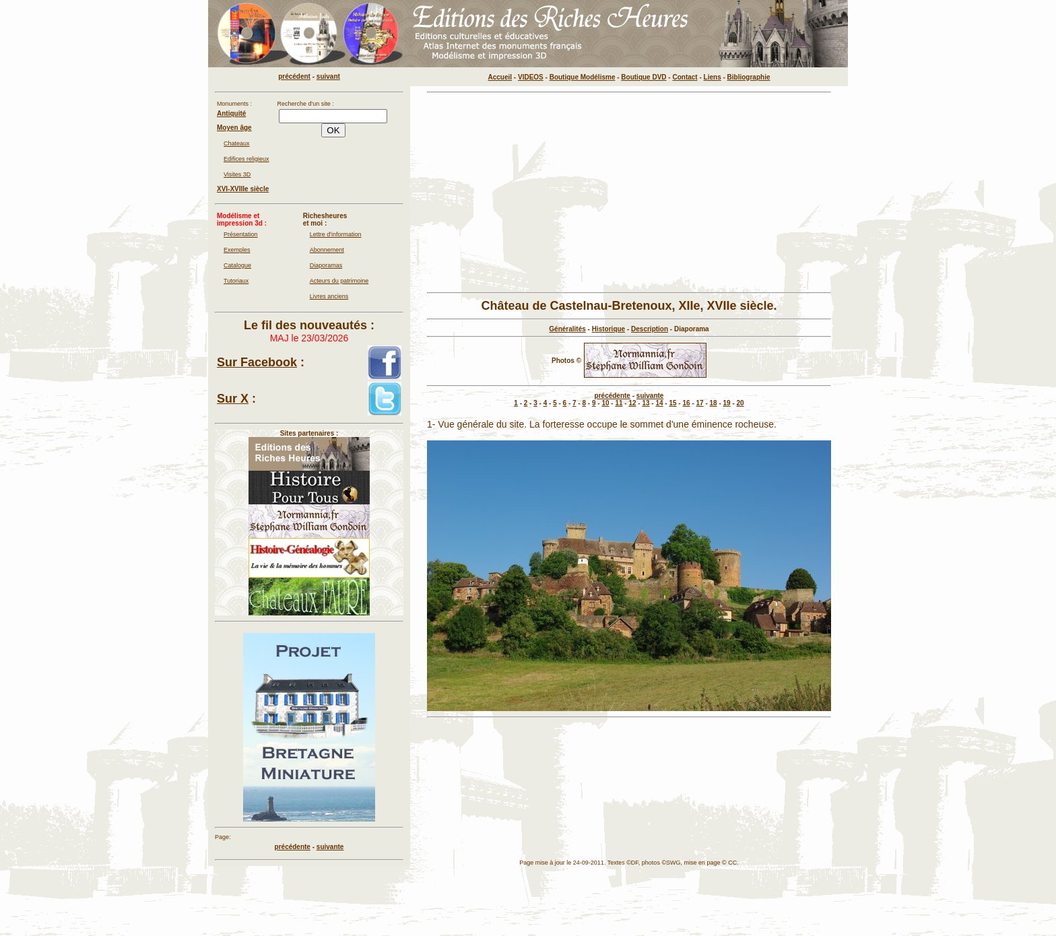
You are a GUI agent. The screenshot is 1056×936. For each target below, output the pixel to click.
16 (686, 403)
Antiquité (231, 113)
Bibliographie (748, 77)
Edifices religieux (246, 159)
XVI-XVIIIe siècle (243, 189)
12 (632, 403)
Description (649, 329)
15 (672, 403)
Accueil (500, 77)
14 (659, 403)
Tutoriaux (236, 280)
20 (740, 403)
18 (713, 403)
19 (727, 403)
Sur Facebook (257, 362)
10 (605, 403)
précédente (612, 395)
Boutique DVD (643, 77)
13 (645, 403)
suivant (328, 76)
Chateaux (237, 143)
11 (618, 403)
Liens (712, 77)
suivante (650, 395)
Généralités (567, 329)
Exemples (237, 249)
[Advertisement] (629, 192)
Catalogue (237, 265)
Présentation (241, 234)
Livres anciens (329, 296)
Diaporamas (326, 265)
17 (700, 403)
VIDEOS (530, 77)
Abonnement (327, 249)
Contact (684, 77)
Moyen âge (234, 127)
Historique (608, 329)
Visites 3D (237, 174)
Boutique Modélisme (583, 77)
